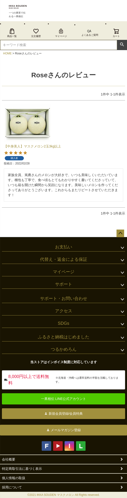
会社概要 (8, 459)
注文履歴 (36, 32)
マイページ (61, 32)
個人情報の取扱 (13, 478)
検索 (122, 44)
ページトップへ (120, 233)
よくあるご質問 (89, 35)
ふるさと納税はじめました (63, 337)
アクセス (63, 311)
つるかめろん (63, 349)
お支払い (63, 247)
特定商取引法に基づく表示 (22, 469)
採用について (12, 487)
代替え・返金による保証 (63, 259)
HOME (7, 53)
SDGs (63, 323)
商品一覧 (12, 32)
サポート (63, 284)
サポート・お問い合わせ (63, 298)
